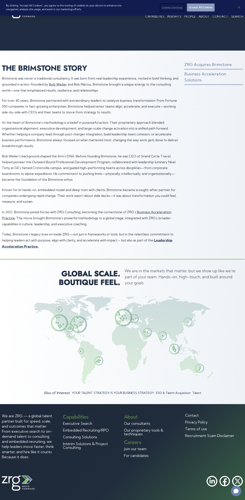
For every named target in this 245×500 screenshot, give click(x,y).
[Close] (239, 7)
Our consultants (137, 423)
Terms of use (196, 429)
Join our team (135, 449)
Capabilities (154, 16)
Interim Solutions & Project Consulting (85, 445)
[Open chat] (236, 491)
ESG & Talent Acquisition (173, 393)
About (204, 16)
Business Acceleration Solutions (205, 76)
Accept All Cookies (200, 7)
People (190, 16)
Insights (174, 16)
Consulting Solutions (80, 437)
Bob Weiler (58, 84)
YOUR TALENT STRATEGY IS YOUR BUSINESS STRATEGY (113, 393)
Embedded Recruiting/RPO (86, 430)
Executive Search (77, 423)
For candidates (136, 456)
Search (237, 16)
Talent (196, 393)
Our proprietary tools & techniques (143, 432)
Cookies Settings (172, 7)
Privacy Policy (196, 422)
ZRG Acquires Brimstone (208, 64)
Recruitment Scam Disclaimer (209, 436)
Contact (220, 16)
